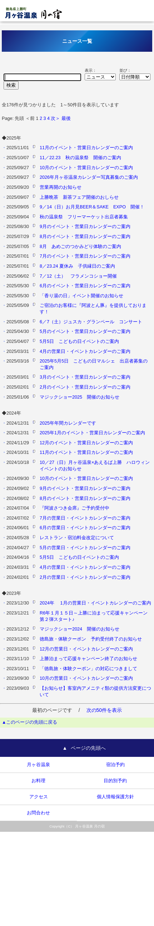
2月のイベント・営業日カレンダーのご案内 (85, 387)
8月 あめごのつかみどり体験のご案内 (80, 246)
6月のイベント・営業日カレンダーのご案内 (85, 285)
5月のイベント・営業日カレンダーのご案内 (85, 331)
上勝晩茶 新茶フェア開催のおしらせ (79, 197)
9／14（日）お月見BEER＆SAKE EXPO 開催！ (92, 206)
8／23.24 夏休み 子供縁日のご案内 (77, 266)
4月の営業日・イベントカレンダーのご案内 (85, 351)
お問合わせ (38, 812)
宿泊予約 (115, 764)
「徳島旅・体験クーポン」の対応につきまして (88, 668)
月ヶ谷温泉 (38, 764)
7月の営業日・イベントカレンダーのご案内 (85, 518)
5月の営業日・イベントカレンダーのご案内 (85, 547)
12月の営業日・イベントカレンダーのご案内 (86, 649)
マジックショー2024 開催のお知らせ (79, 629)
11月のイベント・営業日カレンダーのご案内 (86, 147)
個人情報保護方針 (115, 796)
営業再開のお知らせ (60, 187)
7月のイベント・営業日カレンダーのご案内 (85, 256)
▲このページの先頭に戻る (29, 722)
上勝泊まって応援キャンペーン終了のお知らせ (88, 658)
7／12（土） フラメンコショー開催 (78, 276)
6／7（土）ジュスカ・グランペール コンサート (91, 321)
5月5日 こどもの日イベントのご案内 (79, 341)
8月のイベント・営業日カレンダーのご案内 (85, 236)
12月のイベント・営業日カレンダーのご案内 (86, 442)
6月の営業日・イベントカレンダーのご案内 (85, 527)
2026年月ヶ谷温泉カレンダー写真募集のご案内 (89, 177)
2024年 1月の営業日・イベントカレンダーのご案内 (95, 603)
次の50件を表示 (104, 710)
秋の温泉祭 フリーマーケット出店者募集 (84, 216)
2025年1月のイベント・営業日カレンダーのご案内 (92, 432)
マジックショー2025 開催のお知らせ (79, 397)
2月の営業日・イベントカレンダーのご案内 (85, 577)
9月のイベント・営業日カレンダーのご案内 (85, 226)
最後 (66, 118)
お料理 (38, 780)
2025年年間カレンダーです (68, 423)
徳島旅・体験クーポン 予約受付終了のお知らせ (91, 639)
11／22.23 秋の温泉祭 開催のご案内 (80, 157)
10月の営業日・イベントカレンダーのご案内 (86, 678)
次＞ (55, 118)
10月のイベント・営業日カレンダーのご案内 (86, 167)
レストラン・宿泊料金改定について (77, 537)
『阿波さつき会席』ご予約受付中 (74, 508)
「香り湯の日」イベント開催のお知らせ (81, 295)
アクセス (38, 796)
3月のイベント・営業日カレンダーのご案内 (85, 377)
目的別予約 (115, 780)
